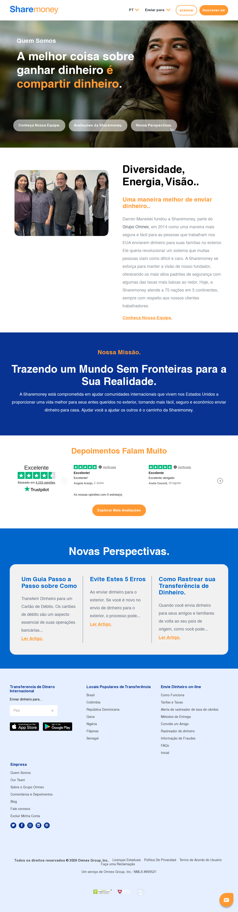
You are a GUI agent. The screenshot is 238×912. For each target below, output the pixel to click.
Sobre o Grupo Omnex (27, 787)
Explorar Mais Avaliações (119, 510)
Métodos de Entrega (176, 717)
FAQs (165, 746)
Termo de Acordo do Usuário (200, 860)
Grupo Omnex (135, 227)
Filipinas (92, 731)
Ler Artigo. (32, 638)
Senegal (92, 738)
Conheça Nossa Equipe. (39, 125)
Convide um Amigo (175, 724)
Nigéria (91, 724)
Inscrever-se (214, 10)
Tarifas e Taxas (172, 702)
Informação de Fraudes (178, 738)
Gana (90, 717)
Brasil (90, 695)
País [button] (16, 711)
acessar (186, 10)
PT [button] (131, 10)
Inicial (165, 753)
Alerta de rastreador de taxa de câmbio (189, 710)
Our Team (17, 780)
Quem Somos (20, 773)
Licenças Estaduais (126, 860)
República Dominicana (102, 710)
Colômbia (93, 702)
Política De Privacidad (160, 860)
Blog (13, 802)
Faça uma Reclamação (118, 864)
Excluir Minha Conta (25, 816)
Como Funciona (172, 695)
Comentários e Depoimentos (31, 795)
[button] (157, 10)
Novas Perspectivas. (154, 125)
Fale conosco (20, 809)
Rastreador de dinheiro (178, 731)
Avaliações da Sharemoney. (98, 125)
